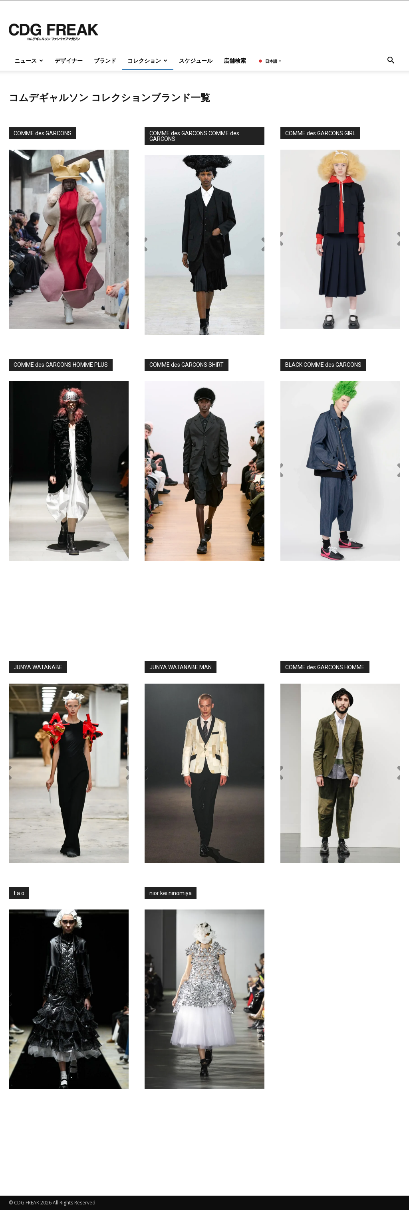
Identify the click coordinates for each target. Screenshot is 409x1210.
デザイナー (69, 60)
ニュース (28, 60)
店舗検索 (235, 60)
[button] (390, 61)
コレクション (147, 60)
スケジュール (195, 60)
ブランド (105, 60)
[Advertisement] (204, 608)
